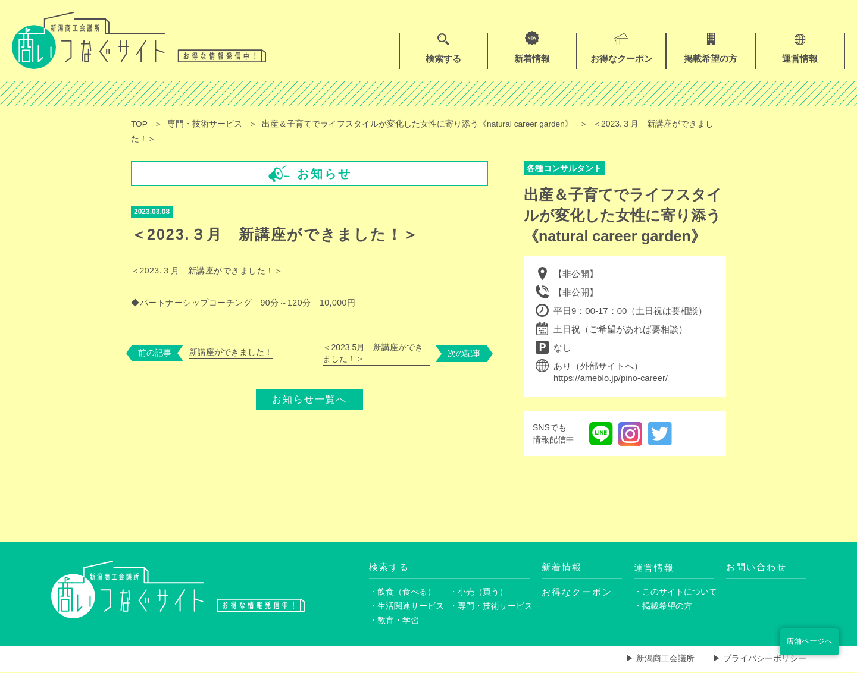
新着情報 (562, 567)
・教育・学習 (394, 621)
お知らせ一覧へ (309, 397)
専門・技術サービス (205, 123)
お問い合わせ (756, 567)
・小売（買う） (478, 592)
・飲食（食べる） (402, 592)
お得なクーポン (577, 592)
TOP (139, 123)
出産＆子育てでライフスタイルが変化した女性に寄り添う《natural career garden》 (419, 123)
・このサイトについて (674, 592)
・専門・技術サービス (489, 607)
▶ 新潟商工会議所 (660, 660)
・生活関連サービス (406, 607)
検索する (389, 567)
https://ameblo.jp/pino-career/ (611, 378)
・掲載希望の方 (663, 607)
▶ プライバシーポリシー (759, 660)
